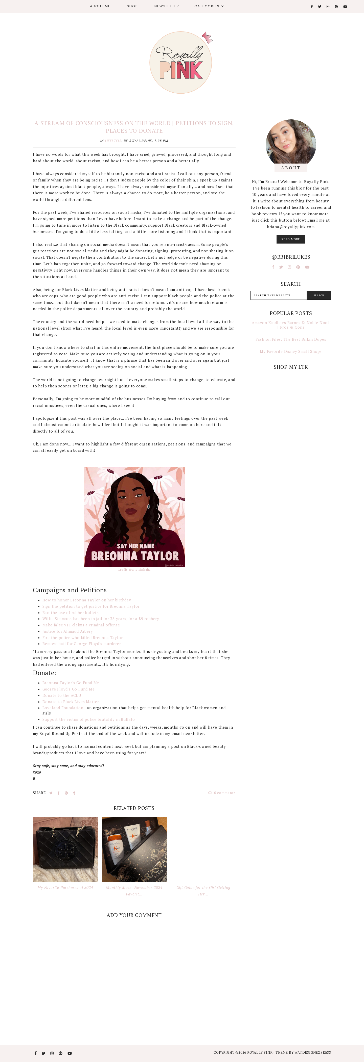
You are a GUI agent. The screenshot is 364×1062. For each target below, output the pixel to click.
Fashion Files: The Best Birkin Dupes (291, 339)
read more (291, 239)
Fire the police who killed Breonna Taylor (82, 637)
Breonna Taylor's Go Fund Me (70, 682)
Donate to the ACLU (61, 695)
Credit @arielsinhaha (134, 569)
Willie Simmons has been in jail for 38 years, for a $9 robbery (101, 618)
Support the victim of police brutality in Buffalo (88, 719)
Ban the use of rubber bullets (70, 612)
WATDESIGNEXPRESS (312, 1052)
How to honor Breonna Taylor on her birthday (86, 599)
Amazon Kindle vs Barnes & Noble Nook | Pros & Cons (291, 325)
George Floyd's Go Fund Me (68, 689)
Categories (207, 6)
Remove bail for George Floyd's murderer (82, 643)
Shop (132, 6)
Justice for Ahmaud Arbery (67, 631)
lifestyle (113, 141)
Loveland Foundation (62, 707)
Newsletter (166, 6)
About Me (100, 6)
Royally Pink (260, 1052)
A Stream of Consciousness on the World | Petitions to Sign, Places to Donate (134, 127)
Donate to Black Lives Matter (70, 701)
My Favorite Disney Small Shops (291, 351)
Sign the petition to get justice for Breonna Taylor (91, 606)
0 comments (222, 792)
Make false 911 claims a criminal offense (81, 624)
